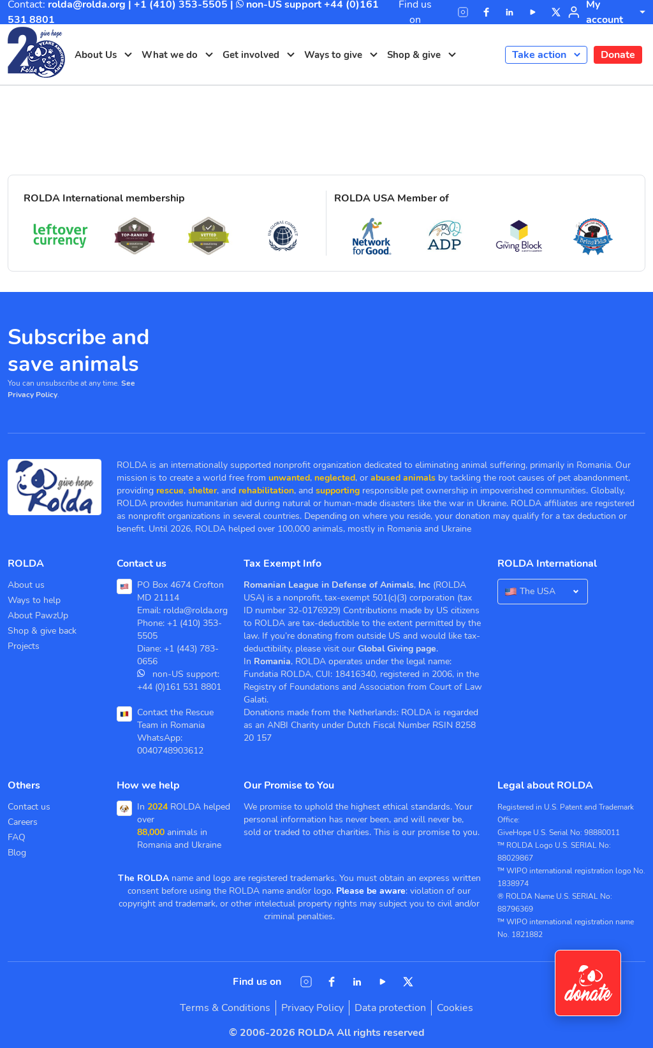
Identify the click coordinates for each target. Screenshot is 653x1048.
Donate (618, 55)
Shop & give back (42, 631)
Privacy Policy (312, 1008)
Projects (24, 646)
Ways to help (34, 600)
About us (26, 585)
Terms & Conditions (225, 1008)
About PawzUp (38, 615)
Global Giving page (397, 649)
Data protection (390, 1008)
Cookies (455, 1008)
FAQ (17, 837)
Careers (23, 822)
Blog (17, 853)
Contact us (29, 807)
